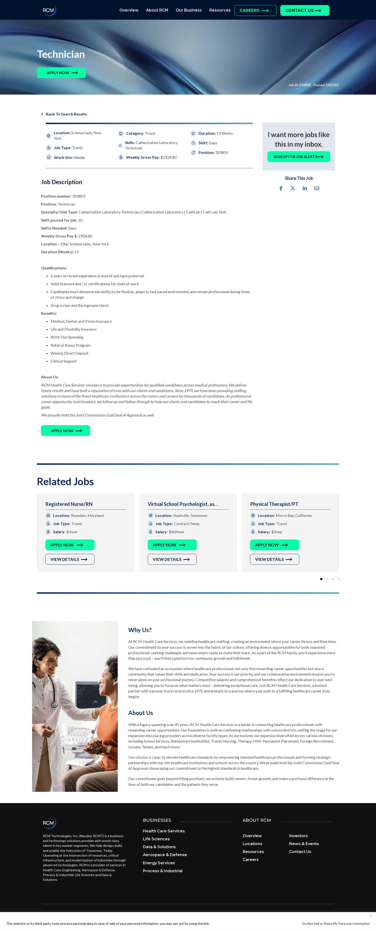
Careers (249, 10)
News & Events (304, 844)
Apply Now (62, 545)
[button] (58, 72)
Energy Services (159, 863)
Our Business (189, 10)
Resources (220, 10)
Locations (252, 844)
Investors (298, 836)
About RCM (157, 10)
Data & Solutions (159, 847)
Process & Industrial (162, 871)
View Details (64, 559)
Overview (129, 10)
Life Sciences (156, 839)
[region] (188, 922)
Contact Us (299, 10)
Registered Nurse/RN (69, 504)
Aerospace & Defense (165, 855)
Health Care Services (164, 831)
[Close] (371, 916)
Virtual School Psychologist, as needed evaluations (181, 504)
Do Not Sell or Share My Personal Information (336, 923)
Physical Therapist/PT (274, 504)
